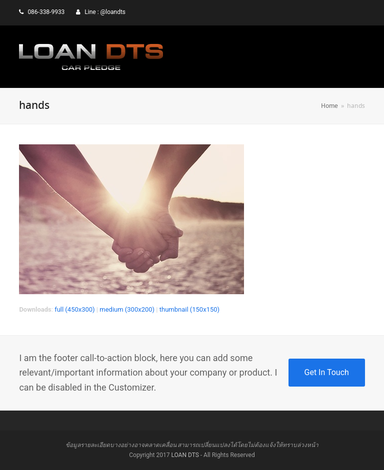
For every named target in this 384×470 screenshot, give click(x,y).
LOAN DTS (184, 455)
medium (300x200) (127, 309)
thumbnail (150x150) (190, 309)
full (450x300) (74, 309)
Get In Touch (326, 372)
